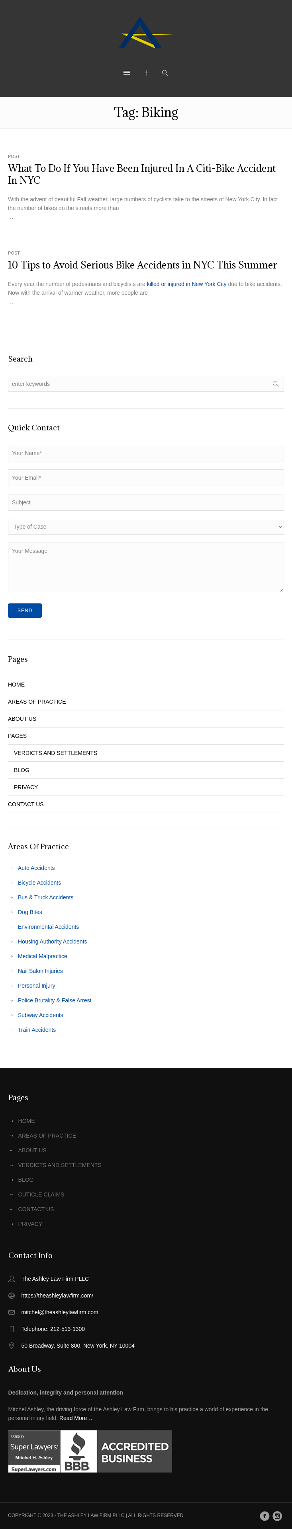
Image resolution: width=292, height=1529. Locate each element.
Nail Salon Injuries (40, 971)
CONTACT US (26, 804)
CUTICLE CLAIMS (41, 1194)
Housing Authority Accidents (52, 941)
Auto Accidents (36, 868)
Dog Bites (30, 912)
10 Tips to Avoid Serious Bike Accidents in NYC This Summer (142, 265)
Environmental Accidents (48, 927)
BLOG (21, 770)
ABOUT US (22, 719)
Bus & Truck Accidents (45, 897)
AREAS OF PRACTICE (37, 701)
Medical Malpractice (42, 956)
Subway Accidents (40, 1015)
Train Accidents (37, 1030)
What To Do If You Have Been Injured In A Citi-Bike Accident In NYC (142, 174)
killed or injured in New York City (187, 284)
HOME (16, 684)
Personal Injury (36, 985)
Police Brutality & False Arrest (54, 1000)
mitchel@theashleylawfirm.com (60, 1312)
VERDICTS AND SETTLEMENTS (55, 753)
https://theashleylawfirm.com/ (58, 1295)
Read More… (75, 1418)
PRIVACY (26, 787)
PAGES (17, 736)
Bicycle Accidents (39, 882)
